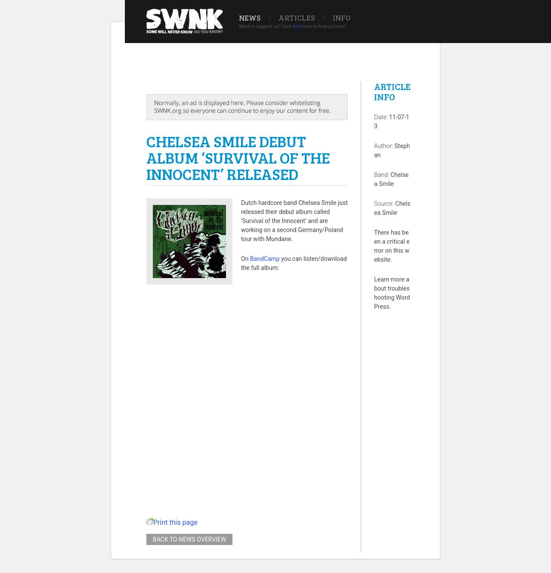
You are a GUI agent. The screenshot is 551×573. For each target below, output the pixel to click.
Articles (297, 17)
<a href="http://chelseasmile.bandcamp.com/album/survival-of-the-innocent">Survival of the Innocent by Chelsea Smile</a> (247, 391)
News (250, 17)
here (297, 26)
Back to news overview (189, 539)
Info (342, 17)
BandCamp (265, 258)
